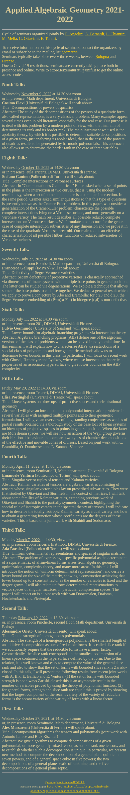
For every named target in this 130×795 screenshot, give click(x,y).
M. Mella (9, 38)
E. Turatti (48, 38)
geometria (70, 52)
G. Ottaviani (29, 38)
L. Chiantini (115, 34)
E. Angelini (74, 34)
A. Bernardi (94, 34)
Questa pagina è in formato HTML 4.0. (64, 782)
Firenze (8, 61)
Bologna (102, 56)
